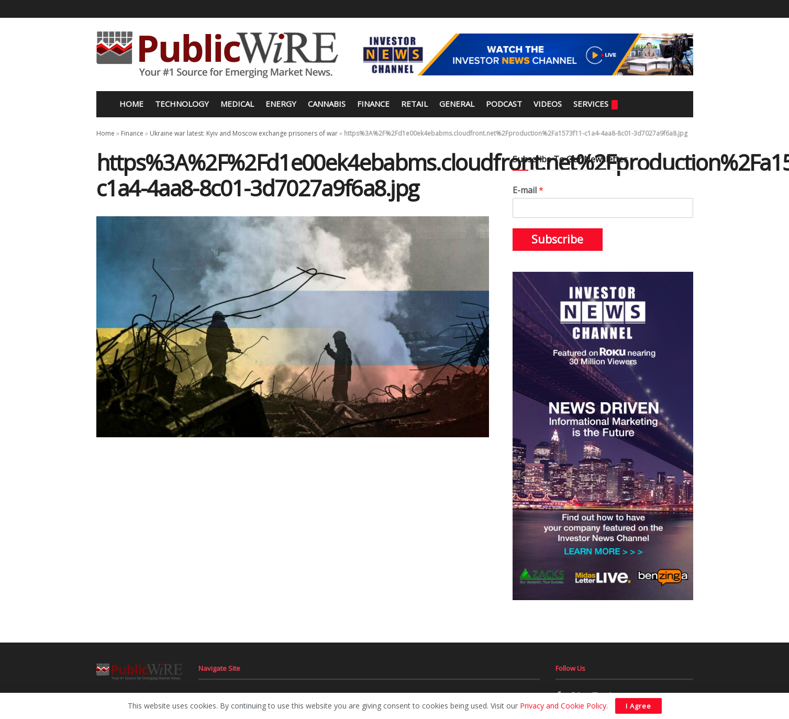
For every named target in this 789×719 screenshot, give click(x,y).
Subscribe (557, 239)
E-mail (528, 190)
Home (130, 103)
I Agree (638, 706)
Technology (182, 103)
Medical (237, 103)
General (456, 103)
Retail (414, 103)
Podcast (504, 103)
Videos (548, 103)
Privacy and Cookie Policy (563, 706)
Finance (373, 103)
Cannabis (327, 103)
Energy (280, 103)
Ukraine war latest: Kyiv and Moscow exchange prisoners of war (244, 133)
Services (595, 103)
